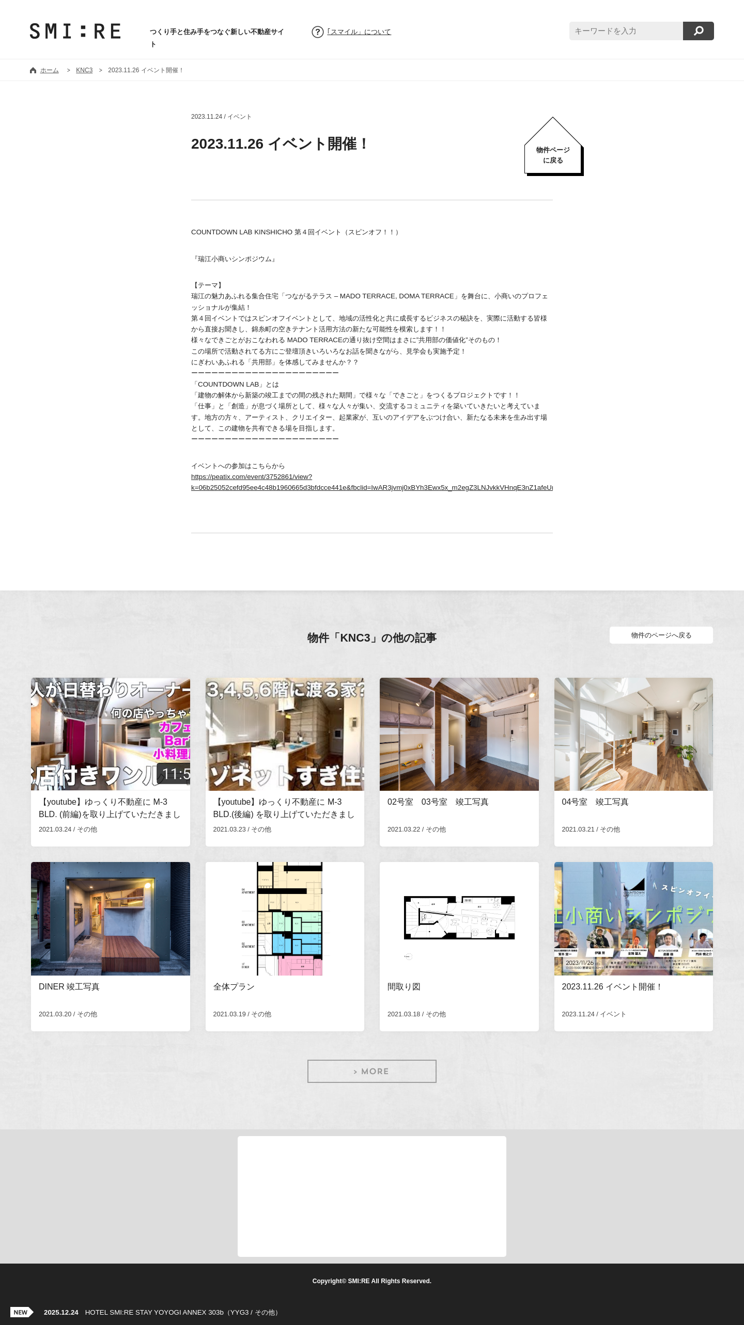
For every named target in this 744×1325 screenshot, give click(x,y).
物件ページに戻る (553, 155)
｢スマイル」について (359, 32)
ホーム (49, 70)
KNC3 (84, 70)
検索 (698, 31)
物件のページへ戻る (661, 635)
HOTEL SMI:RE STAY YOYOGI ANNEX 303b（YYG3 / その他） (163, 1312)
